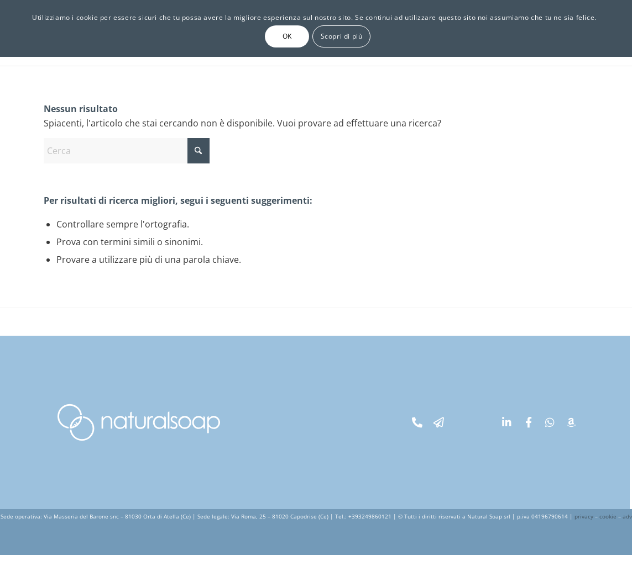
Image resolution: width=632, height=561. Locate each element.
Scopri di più (342, 36)
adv (627, 516)
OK (287, 36)
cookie (608, 516)
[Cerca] (127, 150)
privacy (583, 516)
